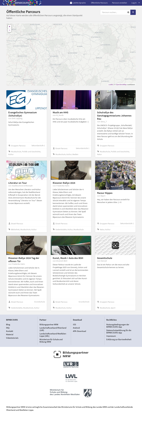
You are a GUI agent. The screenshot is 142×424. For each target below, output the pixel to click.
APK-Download (79, 331)
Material (9, 334)
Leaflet (110, 84)
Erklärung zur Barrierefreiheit (118, 339)
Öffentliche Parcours (99, 3)
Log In (135, 3)
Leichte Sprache (78, 3)
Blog (8, 324)
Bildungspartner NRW (49, 324)
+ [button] (9, 26)
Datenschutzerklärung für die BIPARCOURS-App (118, 331)
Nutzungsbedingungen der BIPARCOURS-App (117, 325)
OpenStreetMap (121, 84)
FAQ (7, 327)
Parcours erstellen (119, 3)
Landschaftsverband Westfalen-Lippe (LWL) (53, 334)
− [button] (9, 30)
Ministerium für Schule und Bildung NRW (51, 340)
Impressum (111, 336)
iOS (74, 324)
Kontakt (9, 331)
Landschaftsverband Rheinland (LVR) (53, 329)
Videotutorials (12, 338)
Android (76, 327)
